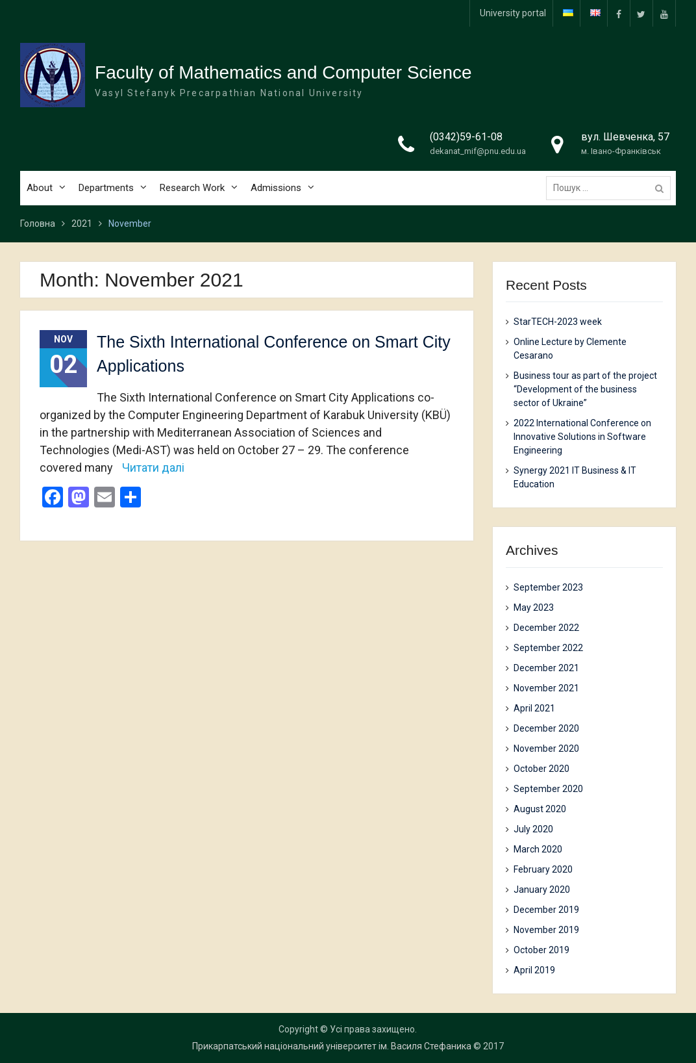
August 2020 (540, 809)
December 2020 (546, 728)
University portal (513, 13)
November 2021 (546, 688)
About (40, 188)
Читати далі (153, 467)
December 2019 (546, 909)
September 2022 (548, 648)
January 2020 (542, 889)
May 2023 (534, 607)
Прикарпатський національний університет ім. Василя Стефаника (331, 1046)
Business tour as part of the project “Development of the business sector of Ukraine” (585, 389)
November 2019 (546, 930)
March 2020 (538, 849)
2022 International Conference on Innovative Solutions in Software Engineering (582, 436)
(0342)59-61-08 (466, 137)
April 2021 (534, 708)
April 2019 (534, 970)
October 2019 (541, 950)
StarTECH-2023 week (558, 321)
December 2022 (546, 627)
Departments (106, 188)
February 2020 (543, 869)
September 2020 (548, 789)
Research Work (192, 188)
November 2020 (546, 748)
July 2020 (533, 829)
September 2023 (548, 587)
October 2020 (541, 768)
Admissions (276, 188)
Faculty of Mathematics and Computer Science (283, 72)
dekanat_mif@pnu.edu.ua (478, 151)
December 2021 (546, 668)
